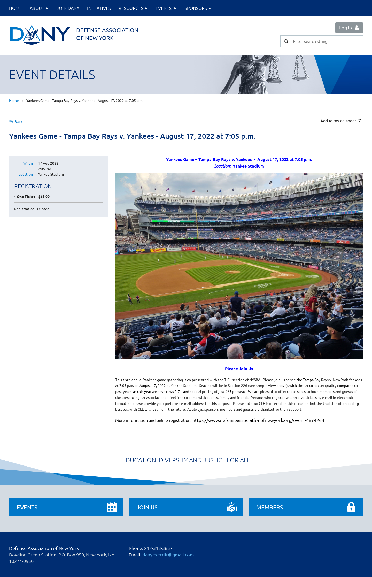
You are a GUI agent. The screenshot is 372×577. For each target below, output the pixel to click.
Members (269, 507)
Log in (345, 27)
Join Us (147, 507)
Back (18, 121)
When (28, 163)
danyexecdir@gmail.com (168, 554)
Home (14, 100)
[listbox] (341, 121)
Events (27, 507)
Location (26, 174)
